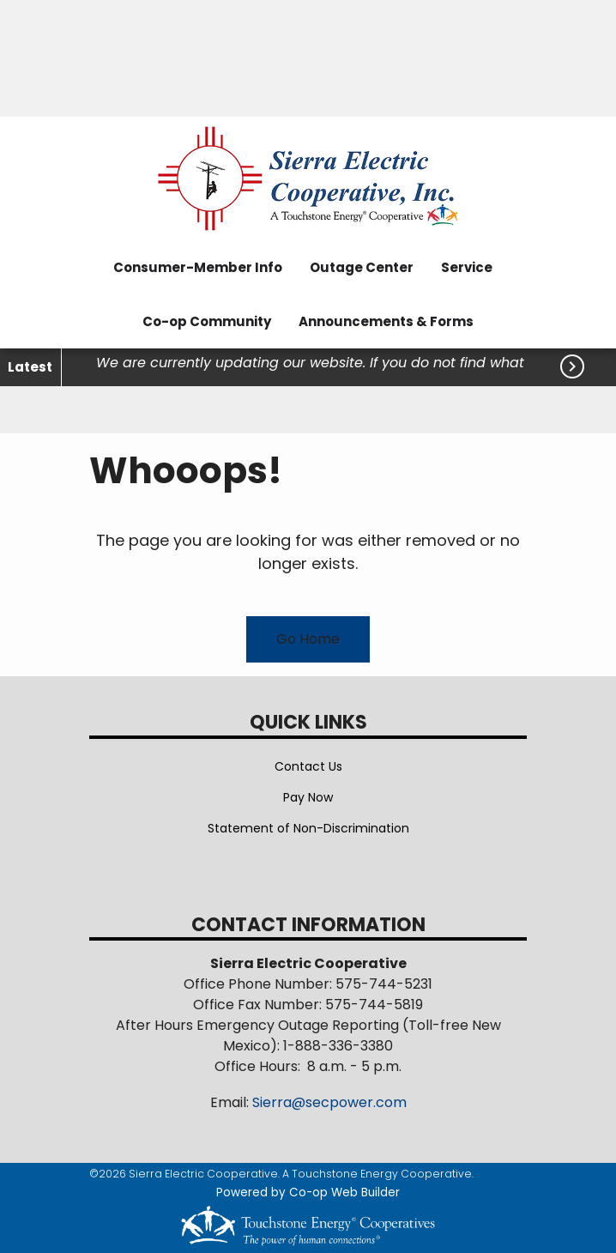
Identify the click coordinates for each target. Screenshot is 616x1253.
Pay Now (308, 797)
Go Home (308, 639)
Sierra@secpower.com (329, 1102)
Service (466, 267)
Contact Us (308, 766)
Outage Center (362, 267)
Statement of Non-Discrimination (308, 828)
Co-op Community (206, 321)
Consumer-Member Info (197, 267)
